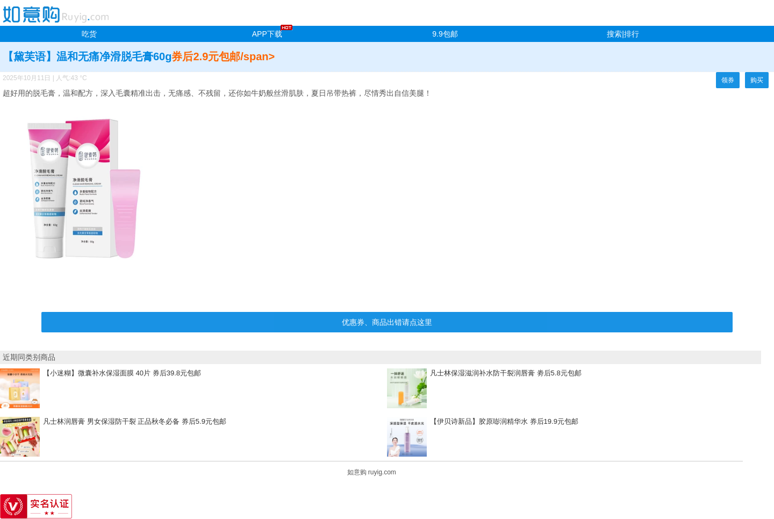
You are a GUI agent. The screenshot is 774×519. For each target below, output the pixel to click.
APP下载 (267, 34)
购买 (756, 80)
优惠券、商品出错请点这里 (387, 322)
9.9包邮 (444, 34)
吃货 (89, 34)
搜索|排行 (623, 34)
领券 (727, 80)
